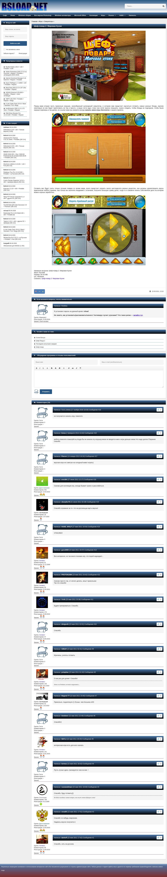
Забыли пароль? (9, 53)
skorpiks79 (65, 502)
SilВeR (64, 649)
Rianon (64, 456)
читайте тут (138, 315)
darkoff (64, 838)
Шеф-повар (40, 347)
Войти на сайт (15, 43)
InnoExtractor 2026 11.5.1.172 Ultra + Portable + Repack (14, 109)
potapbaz (65, 672)
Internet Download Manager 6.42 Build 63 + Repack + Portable (15, 79)
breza (63, 433)
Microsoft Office (80, 15)
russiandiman (66, 787)
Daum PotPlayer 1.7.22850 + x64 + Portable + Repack (15, 83)
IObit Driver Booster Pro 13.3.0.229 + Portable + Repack (13, 114)
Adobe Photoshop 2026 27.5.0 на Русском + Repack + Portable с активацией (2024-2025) (15, 73)
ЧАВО (121, 15)
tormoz (64, 764)
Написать (132, 15)
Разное (111, 15)
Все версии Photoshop (42, 15)
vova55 (64, 812)
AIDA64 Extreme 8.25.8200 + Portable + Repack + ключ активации (14, 94)
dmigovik (65, 624)
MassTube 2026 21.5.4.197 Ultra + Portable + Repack (15, 88)
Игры (103, 15)
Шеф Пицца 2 (40, 341)
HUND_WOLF (66, 527)
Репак (13, 15)
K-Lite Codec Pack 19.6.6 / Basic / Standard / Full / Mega (15, 104)
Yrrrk (63, 599)
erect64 (64, 479)
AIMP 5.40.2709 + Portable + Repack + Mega (14, 99)
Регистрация (23, 53)
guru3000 (65, 550)
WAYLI (63, 739)
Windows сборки (24, 15)
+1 (39, 291)
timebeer (64, 716)
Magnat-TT (65, 696)
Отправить (46, 391)
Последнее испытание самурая (46, 344)
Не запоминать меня (13, 49)
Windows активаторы (63, 15)
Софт (5, 15)
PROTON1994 (66, 575)
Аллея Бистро (40, 337)
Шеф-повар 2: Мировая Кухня (53, 278)
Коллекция (93, 15)
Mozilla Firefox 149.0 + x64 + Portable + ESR (14, 67)
